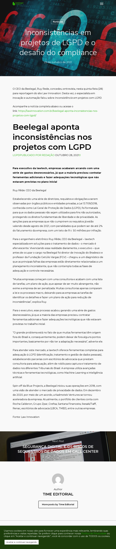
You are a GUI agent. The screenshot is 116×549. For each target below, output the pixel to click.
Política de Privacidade (93, 533)
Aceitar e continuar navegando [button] (21, 542)
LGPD (16, 155)
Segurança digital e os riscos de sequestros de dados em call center (58, 446)
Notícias (58, 21)
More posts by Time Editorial (58, 504)
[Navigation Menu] (101, 3)
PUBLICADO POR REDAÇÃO (37, 155)
